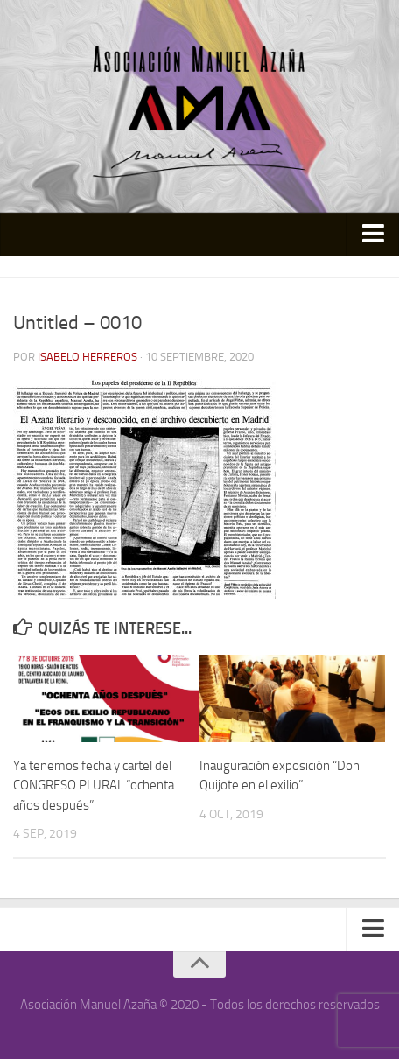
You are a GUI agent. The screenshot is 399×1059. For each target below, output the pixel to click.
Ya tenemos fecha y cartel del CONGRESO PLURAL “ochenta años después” (93, 785)
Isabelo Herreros (87, 356)
